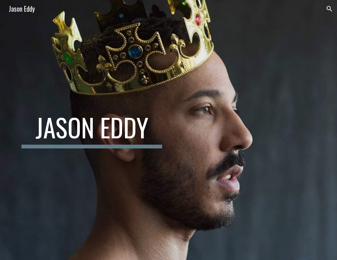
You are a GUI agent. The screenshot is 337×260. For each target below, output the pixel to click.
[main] (92, 130)
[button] (329, 8)
